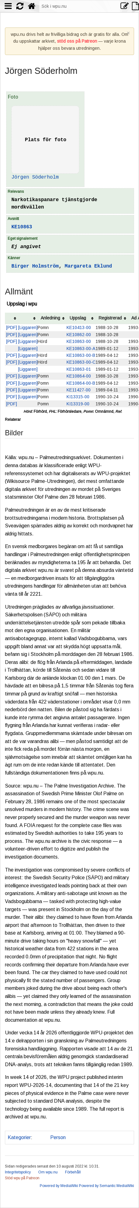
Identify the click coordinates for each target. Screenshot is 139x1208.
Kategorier (19, 1137)
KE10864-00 (79, 376)
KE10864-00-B (81, 383)
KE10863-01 (79, 369)
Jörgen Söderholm (35, 177)
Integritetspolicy (18, 1172)
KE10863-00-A (81, 348)
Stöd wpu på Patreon (22, 1178)
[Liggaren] (28, 327)
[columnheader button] (11, 318)
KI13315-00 (78, 396)
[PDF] (11, 327)
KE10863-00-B (81, 355)
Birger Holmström (35, 266)
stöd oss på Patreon (77, 41)
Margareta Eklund (88, 266)
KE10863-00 (79, 341)
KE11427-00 (79, 389)
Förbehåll (73, 1172)
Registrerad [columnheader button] (110, 317)
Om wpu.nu (48, 1172)
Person (58, 1137)
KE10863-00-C (81, 362)
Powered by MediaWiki (59, 1186)
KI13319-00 (78, 403)
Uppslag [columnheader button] (78, 317)
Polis (40, 1137)
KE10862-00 (79, 334)
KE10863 (21, 227)
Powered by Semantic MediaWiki (106, 1186)
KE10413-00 (79, 327)
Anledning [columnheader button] (50, 317)
